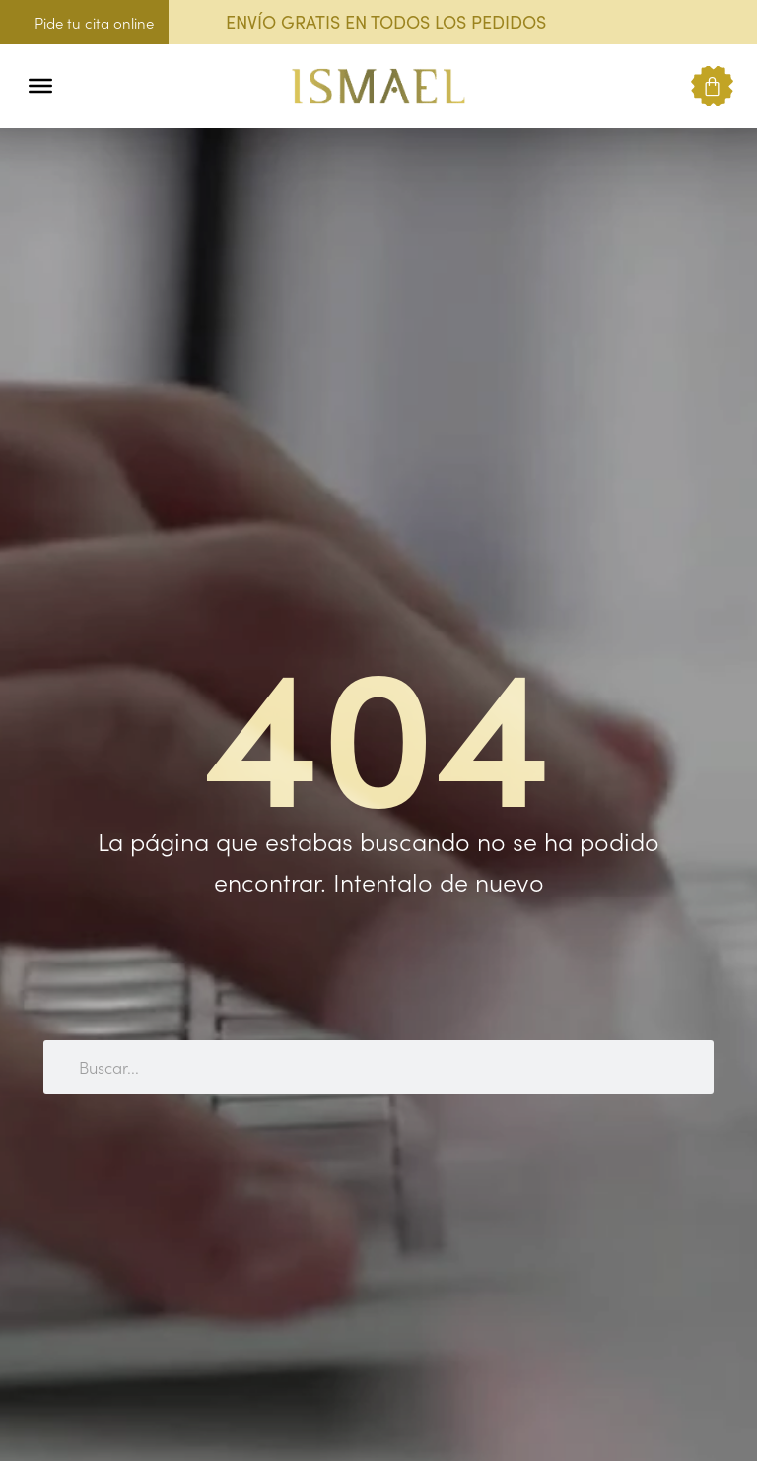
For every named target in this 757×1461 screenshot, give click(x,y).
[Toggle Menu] (40, 86)
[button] (81, 86)
